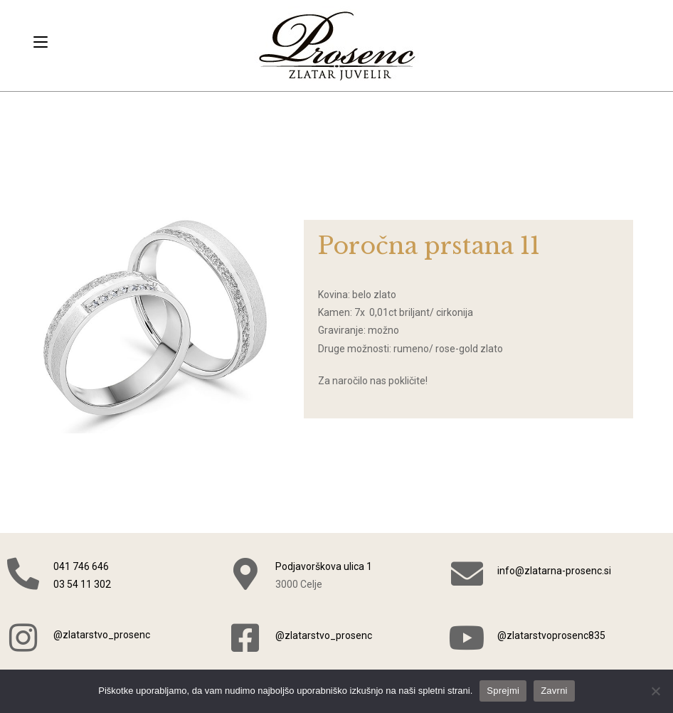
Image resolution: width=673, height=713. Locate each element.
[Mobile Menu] (40, 42)
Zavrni (554, 690)
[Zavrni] (655, 691)
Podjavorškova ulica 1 (323, 566)
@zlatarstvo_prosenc (101, 634)
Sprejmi (503, 690)
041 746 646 (81, 566)
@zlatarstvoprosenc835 (551, 635)
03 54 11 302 (82, 584)
